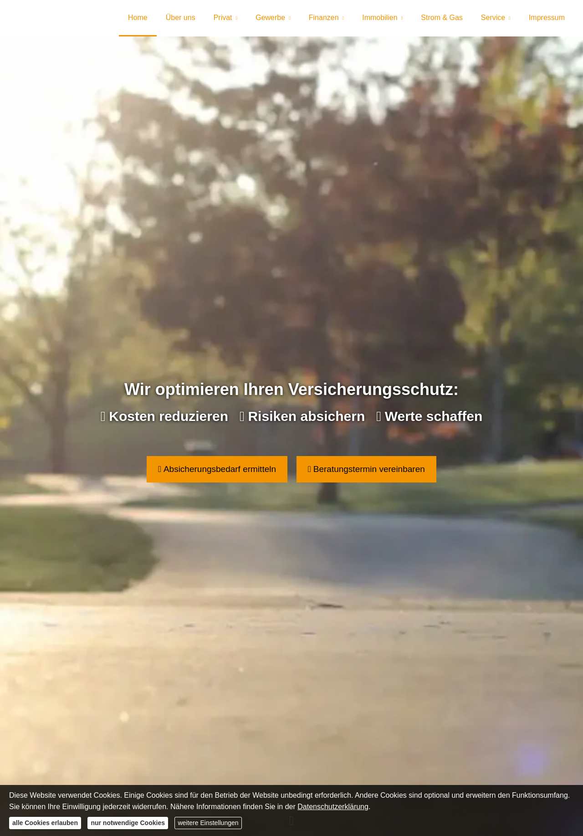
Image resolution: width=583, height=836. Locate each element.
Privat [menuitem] (223, 17)
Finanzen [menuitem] (324, 17)
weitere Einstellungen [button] (208, 822)
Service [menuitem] (493, 17)
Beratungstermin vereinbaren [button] (366, 469)
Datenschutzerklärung (332, 806)
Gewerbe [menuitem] (270, 17)
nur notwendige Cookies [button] (128, 822)
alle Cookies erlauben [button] (45, 822)
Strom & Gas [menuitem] (442, 17)
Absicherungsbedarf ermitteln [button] (217, 469)
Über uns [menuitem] (180, 17)
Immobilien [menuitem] (379, 17)
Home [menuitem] (138, 17)
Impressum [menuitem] (547, 17)
